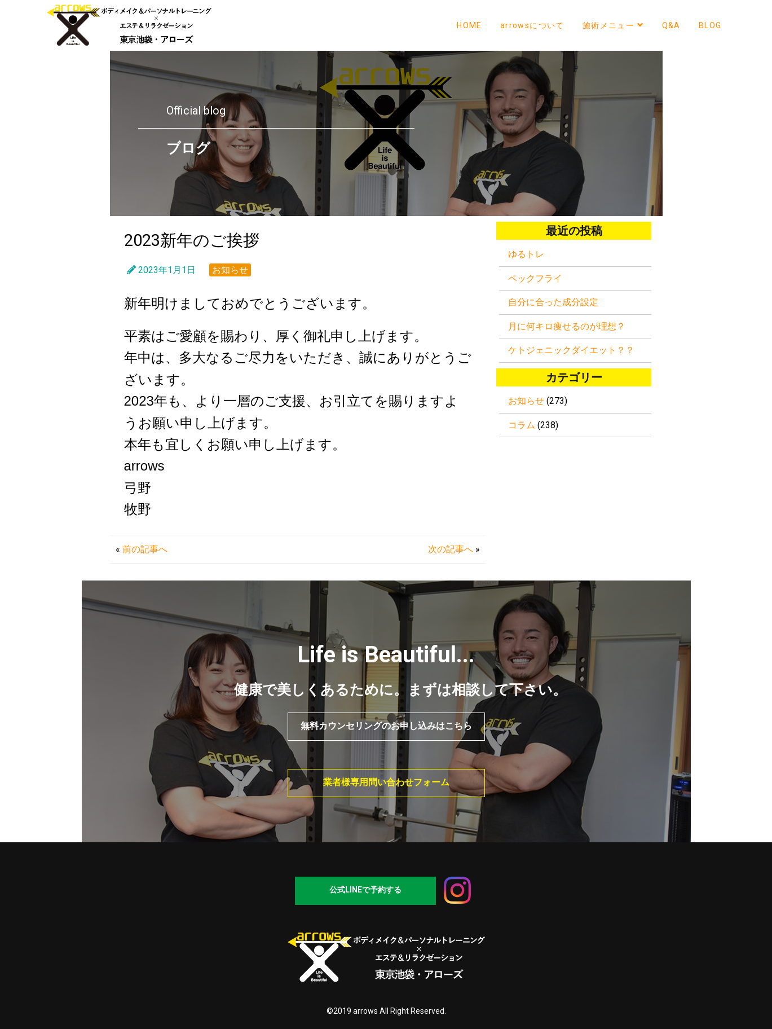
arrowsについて (532, 25)
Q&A (671, 25)
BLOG (710, 25)
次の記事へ (450, 549)
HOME (469, 25)
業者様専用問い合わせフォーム (386, 782)
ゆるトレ (526, 254)
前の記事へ (144, 549)
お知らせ (230, 270)
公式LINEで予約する (365, 889)
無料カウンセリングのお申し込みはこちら (386, 725)
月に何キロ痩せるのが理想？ (566, 326)
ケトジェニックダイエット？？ (571, 350)
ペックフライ (535, 278)
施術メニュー (613, 25)
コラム (521, 425)
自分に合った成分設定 (553, 302)
